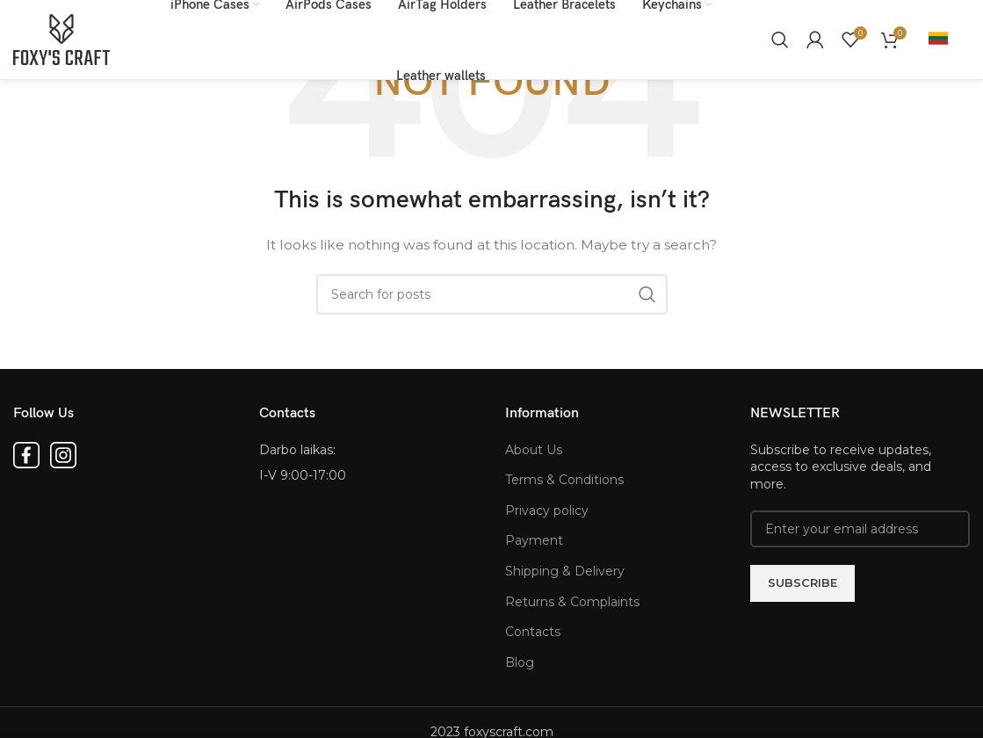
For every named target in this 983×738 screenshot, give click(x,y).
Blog (519, 662)
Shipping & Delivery (565, 571)
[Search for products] (780, 39)
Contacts (532, 632)
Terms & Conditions (564, 480)
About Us (533, 450)
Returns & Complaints (572, 602)
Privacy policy (547, 510)
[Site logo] (61, 39)
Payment (534, 540)
